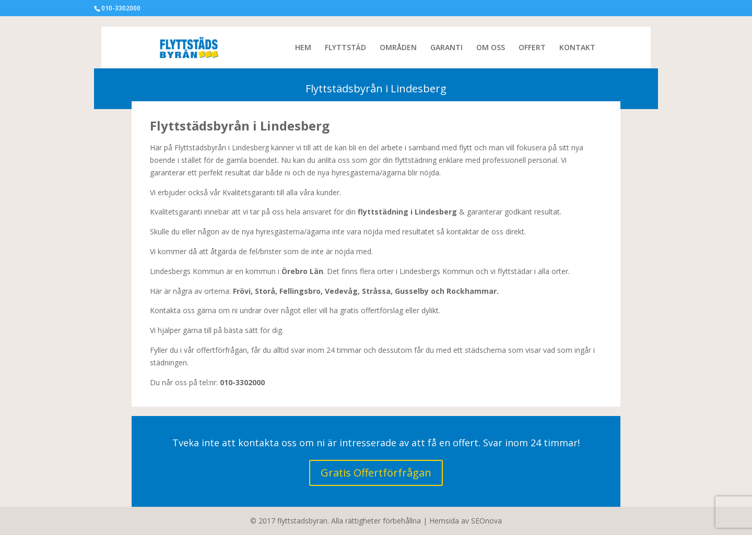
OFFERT (532, 48)
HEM (303, 48)
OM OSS (490, 48)
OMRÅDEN (398, 48)
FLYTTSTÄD (345, 48)
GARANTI (446, 48)
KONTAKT (577, 48)
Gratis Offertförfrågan (376, 473)
